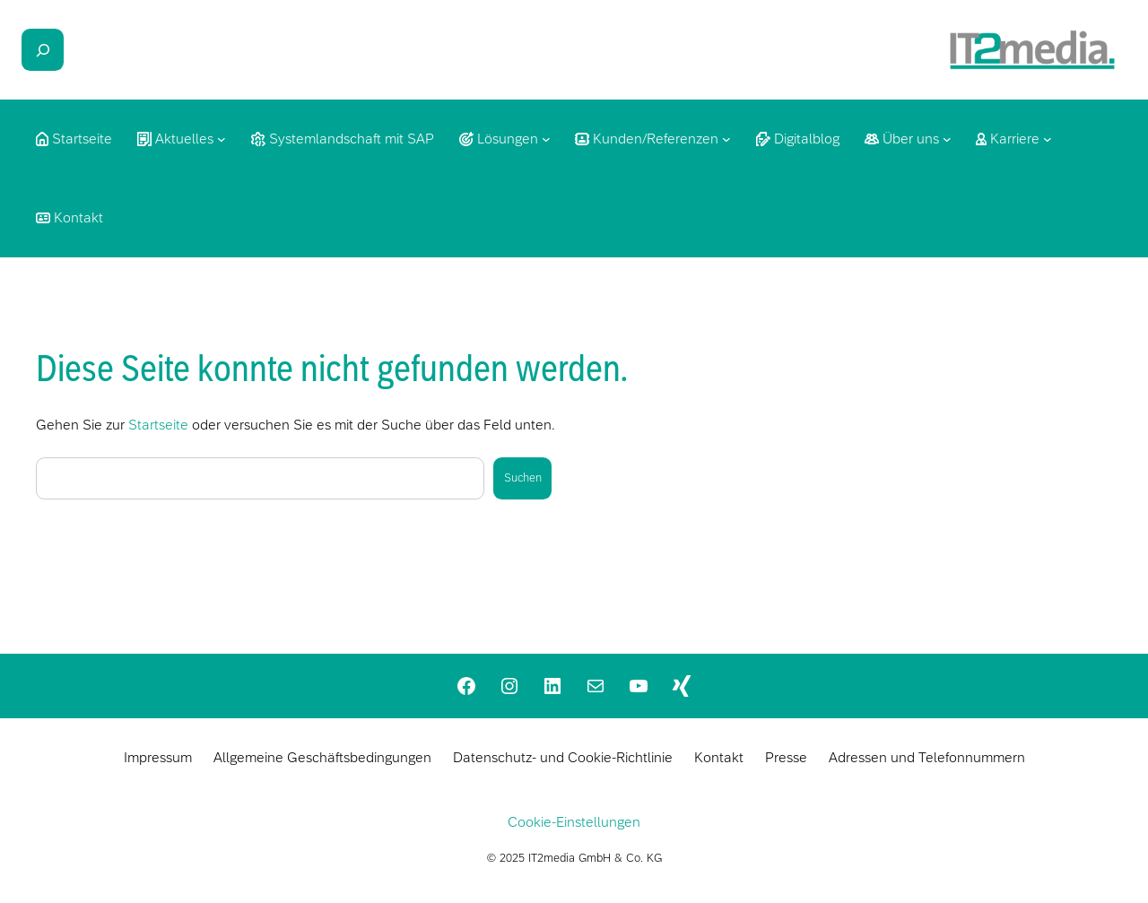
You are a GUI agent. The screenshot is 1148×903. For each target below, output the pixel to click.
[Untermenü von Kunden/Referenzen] (726, 139)
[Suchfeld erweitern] (43, 50)
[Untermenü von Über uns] (947, 139)
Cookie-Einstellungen (574, 821)
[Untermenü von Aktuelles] (221, 139)
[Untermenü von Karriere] (1047, 139)
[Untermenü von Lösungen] (546, 139)
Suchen (523, 477)
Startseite (158, 424)
